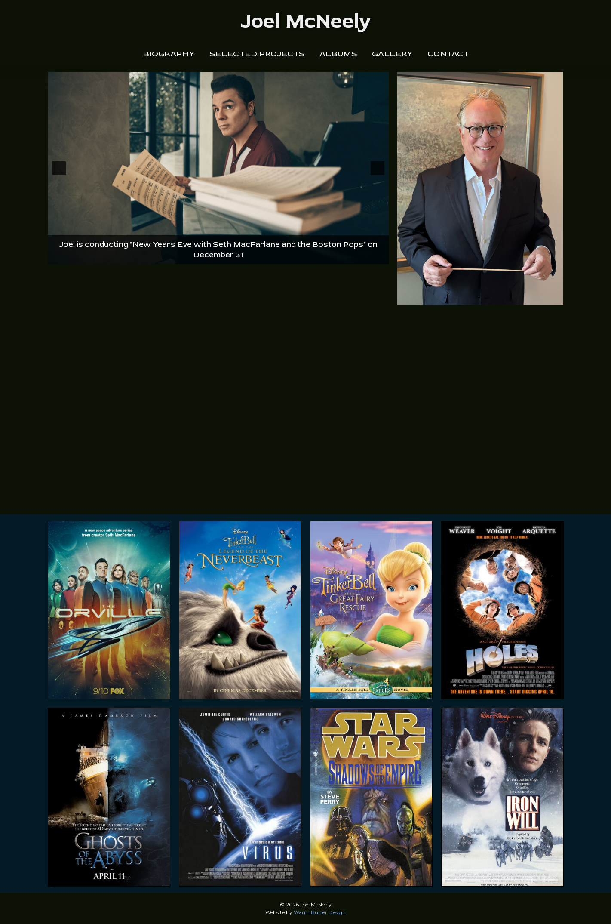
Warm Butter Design (320, 912)
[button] (59, 168)
